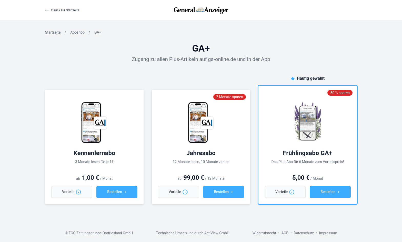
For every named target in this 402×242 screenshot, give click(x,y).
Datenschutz (304, 233)
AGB (285, 233)
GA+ (97, 32)
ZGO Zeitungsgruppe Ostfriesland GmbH (100, 233)
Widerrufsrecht (264, 233)
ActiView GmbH (216, 233)
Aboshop (77, 32)
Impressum (328, 233)
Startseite (53, 32)
